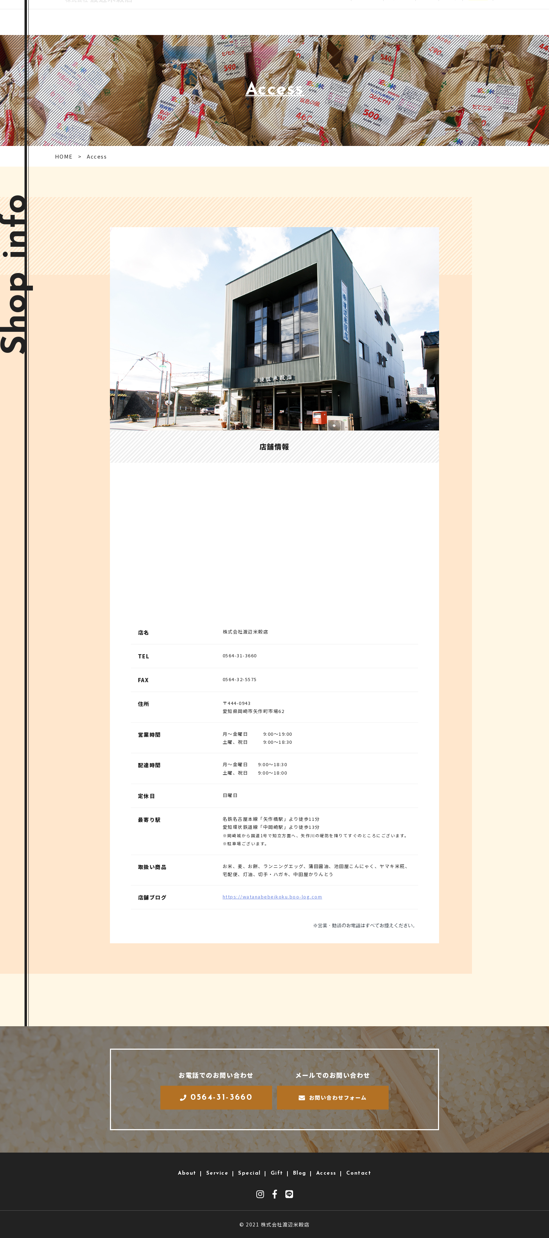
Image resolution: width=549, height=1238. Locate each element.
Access (475, 17)
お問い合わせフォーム (333, 1097)
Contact (509, 17)
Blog (447, 17)
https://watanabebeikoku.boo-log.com (272, 896)
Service (360, 17)
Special (394, 17)
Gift (423, 17)
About (329, 17)
